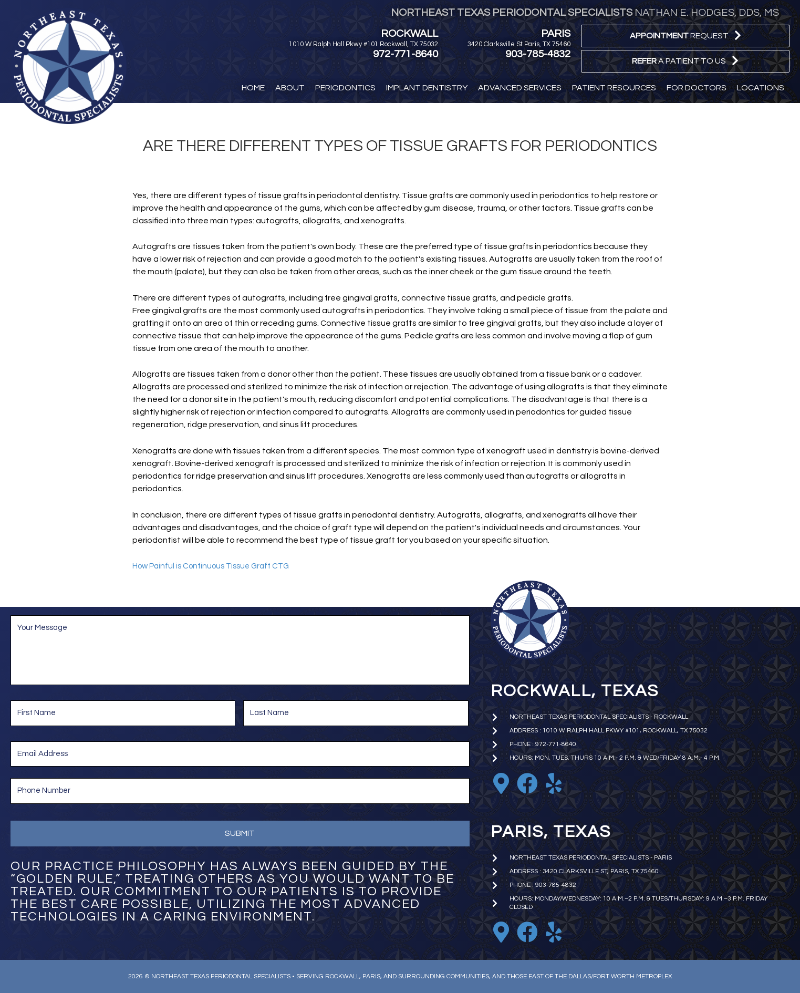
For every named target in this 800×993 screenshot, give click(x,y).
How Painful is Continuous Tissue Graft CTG (216, 566)
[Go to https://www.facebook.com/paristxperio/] (527, 932)
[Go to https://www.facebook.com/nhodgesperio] (527, 783)
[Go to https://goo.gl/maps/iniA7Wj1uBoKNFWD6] (501, 932)
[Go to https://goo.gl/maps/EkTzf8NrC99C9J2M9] (501, 783)
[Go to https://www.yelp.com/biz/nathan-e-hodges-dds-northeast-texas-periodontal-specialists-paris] (553, 932)
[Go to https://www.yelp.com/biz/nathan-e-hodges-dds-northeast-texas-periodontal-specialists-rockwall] (553, 783)
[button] (685, 36)
